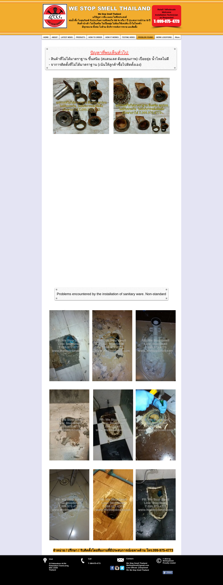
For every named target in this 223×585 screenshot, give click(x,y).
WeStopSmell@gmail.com (137, 565)
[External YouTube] (111, 163)
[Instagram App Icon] (117, 568)
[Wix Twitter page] (122, 568)
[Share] (168, 572)
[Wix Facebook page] (112, 568)
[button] (80, 37)
